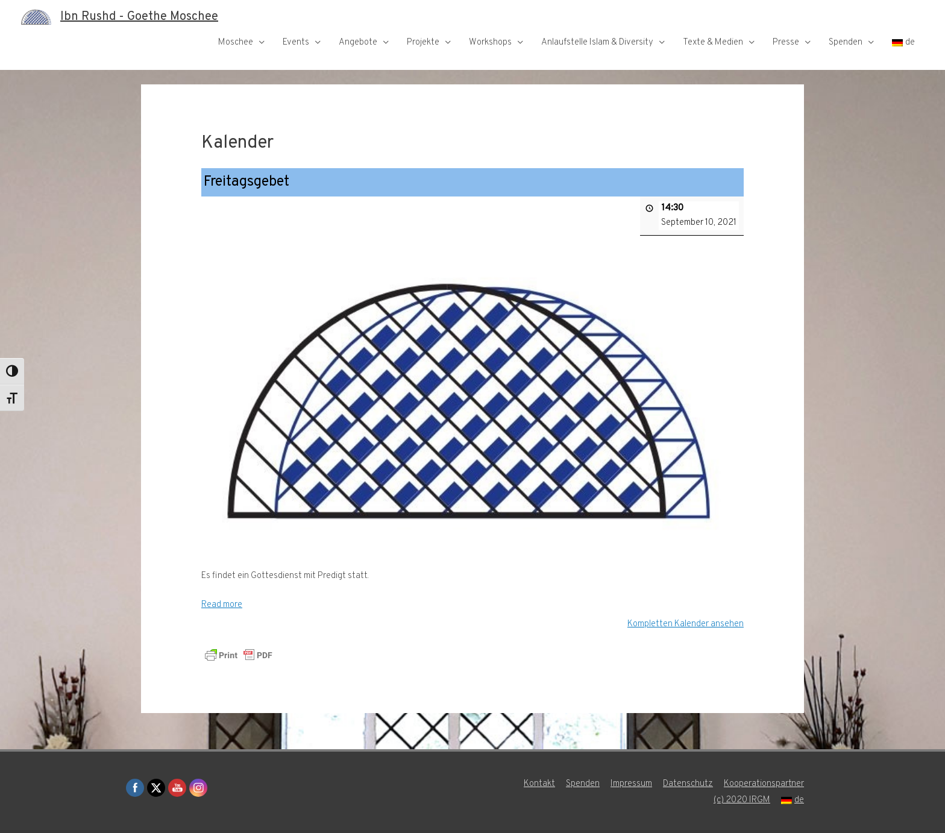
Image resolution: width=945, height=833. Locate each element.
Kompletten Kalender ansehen (685, 623)
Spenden (845, 42)
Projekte (423, 42)
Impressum (631, 784)
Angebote (358, 42)
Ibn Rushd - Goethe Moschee (139, 17)
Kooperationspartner (764, 784)
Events (296, 42)
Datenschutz (688, 784)
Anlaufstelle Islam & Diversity (597, 42)
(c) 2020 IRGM (742, 800)
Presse (786, 42)
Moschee (235, 42)
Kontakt (539, 784)
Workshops (490, 42)
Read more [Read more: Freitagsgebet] (221, 605)
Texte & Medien (713, 42)
